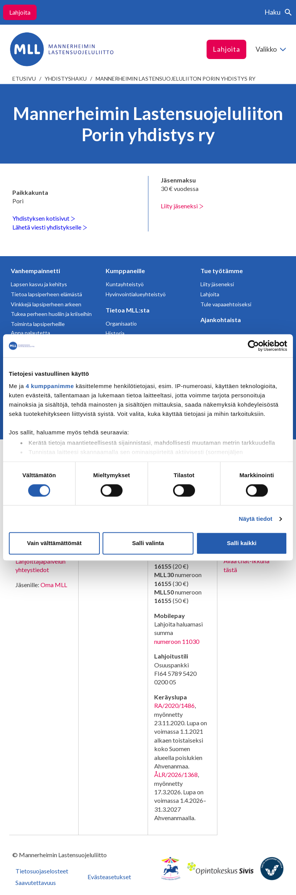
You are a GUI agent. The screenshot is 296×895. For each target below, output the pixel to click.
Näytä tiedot (255, 518)
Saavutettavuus (35, 882)
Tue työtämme (221, 270)
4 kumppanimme (50, 386)
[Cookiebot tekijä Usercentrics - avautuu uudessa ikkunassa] (253, 345)
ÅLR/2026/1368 (176, 774)
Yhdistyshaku (66, 78)
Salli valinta (148, 543)
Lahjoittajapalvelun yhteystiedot (40, 565)
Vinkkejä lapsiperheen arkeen (46, 304)
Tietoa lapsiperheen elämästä (46, 294)
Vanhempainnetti (35, 270)
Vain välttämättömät (54, 543)
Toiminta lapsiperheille (38, 324)
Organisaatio (121, 323)
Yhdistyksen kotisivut (43, 218)
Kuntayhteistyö (125, 284)
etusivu (24, 78)
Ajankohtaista (220, 319)
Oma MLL (53, 584)
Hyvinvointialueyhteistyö (136, 294)
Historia (115, 333)
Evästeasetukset (109, 876)
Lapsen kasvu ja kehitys (39, 284)
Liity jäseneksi (182, 205)
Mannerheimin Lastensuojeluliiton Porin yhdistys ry (176, 78)
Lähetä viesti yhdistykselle (49, 227)
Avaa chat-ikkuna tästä (246, 565)
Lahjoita (19, 12)
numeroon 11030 (176, 641)
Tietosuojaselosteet (41, 871)
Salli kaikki (242, 543)
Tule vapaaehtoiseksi (225, 304)
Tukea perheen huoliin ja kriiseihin (51, 314)
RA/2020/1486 (174, 705)
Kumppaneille (125, 270)
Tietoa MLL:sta (128, 310)
